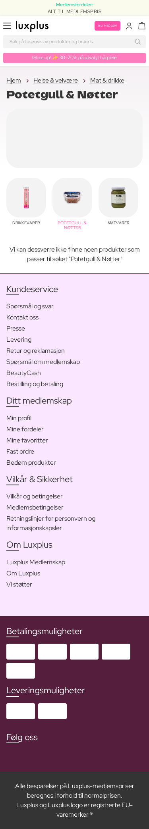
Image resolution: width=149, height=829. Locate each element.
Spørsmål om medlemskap (43, 362)
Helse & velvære (55, 80)
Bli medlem (107, 25)
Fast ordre (20, 451)
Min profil (18, 418)
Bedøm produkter (31, 462)
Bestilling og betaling (34, 384)
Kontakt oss (22, 317)
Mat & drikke (107, 80)
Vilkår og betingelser (34, 496)
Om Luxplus (23, 573)
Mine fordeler (25, 429)
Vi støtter (19, 584)
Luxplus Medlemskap (35, 562)
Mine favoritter (27, 440)
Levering (18, 339)
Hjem (13, 80)
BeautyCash (23, 373)
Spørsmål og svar (30, 306)
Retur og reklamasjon (35, 350)
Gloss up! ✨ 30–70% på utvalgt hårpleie (74, 57)
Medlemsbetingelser (35, 507)
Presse (15, 328)
